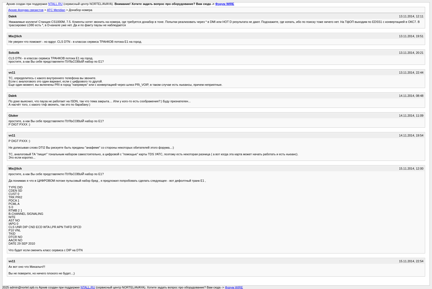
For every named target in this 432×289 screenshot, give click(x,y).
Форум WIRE (224, 4)
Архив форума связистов (26, 10)
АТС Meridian (56, 10)
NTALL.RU (55, 4)
